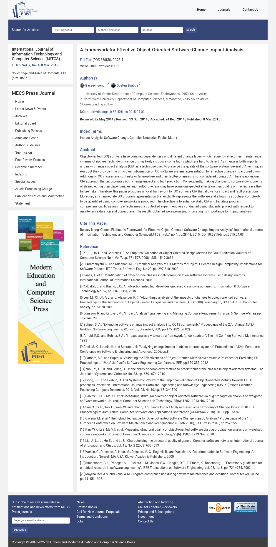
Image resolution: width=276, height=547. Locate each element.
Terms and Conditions (92, 516)
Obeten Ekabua (127, 85)
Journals (225, 9)
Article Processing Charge (33, 189)
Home (202, 9)
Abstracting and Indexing (155, 502)
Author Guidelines (27, 145)
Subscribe (20, 529)
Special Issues (25, 181)
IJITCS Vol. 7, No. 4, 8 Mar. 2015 (35, 65)
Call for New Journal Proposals (98, 512)
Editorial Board (25, 123)
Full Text (86, 60)
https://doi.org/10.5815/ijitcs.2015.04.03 (116, 112)
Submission (23, 152)
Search (190, 29)
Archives (21, 116)
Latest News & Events (30, 109)
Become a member (28, 167)
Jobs (80, 521)
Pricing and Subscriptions (156, 512)
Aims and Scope (26, 138)
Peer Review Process (30, 160)
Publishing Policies (28, 130)
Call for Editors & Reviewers (157, 507)
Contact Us (251, 9)
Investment (146, 516)
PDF (64, 73)
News (81, 502)
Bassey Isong (94, 85)
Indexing (21, 174)
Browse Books (87, 507)
